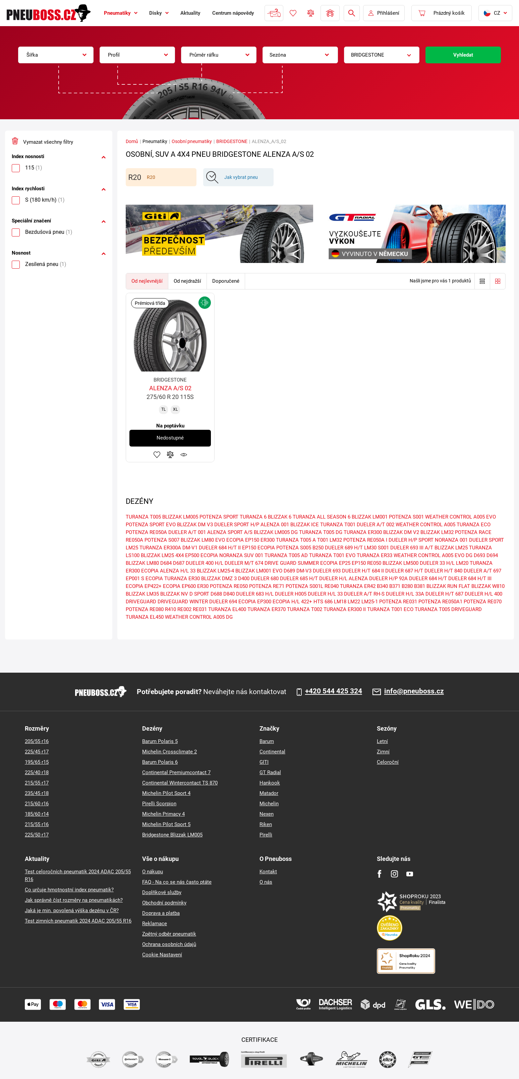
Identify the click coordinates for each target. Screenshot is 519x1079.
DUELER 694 (223, 602)
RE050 (374, 563)
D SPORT (199, 594)
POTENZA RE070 (483, 602)
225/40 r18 (37, 772)
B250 (318, 548)
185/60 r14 (37, 814)
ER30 (203, 586)
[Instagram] (394, 874)
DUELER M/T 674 (244, 563)
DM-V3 (303, 571)
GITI (264, 762)
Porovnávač (311, 13)
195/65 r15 (37, 762)
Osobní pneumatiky (192, 141)
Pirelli (266, 835)
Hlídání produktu (183, 454)
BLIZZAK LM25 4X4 (162, 555)
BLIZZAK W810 (488, 586)
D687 (178, 563)
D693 (479, 555)
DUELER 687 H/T (404, 571)
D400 (243, 579)
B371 (394, 586)
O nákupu (152, 872)
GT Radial (270, 772)
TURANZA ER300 (363, 532)
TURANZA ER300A (160, 548)
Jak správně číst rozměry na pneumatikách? (74, 900)
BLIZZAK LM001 (370, 517)
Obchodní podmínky (164, 903)
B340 (382, 586)
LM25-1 (369, 602)
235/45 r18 (37, 793)
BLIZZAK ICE (304, 525)
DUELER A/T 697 (482, 571)
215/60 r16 (37, 804)
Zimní (383, 752)
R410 (170, 609)
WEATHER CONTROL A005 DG (199, 617)
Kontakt (268, 872)
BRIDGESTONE (231, 141)
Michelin (269, 804)
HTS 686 (323, 602)
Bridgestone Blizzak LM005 (172, 835)
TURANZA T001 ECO (390, 609)
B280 (407, 586)
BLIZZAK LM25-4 (215, 571)
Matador (269, 793)
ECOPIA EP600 (179, 586)
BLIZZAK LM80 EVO (203, 540)
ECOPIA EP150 (242, 540)
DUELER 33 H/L (437, 563)
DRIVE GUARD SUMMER (292, 563)
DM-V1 (189, 548)
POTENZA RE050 (229, 586)
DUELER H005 (290, 594)
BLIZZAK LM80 (142, 563)
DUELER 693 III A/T (411, 548)
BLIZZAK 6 (279, 517)
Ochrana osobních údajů (169, 944)
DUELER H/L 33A (405, 594)
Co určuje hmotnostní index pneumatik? (69, 890)
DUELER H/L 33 (325, 594)
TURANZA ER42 (358, 586)
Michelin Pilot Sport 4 (166, 793)
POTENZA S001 (406, 517)
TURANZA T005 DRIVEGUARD (448, 609)
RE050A (134, 540)
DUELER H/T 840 (443, 571)
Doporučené (225, 281)
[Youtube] (409, 874)
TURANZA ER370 (266, 609)
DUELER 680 (265, 579)
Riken (266, 824)
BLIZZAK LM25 (451, 548)
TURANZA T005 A (296, 540)
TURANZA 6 (253, 517)
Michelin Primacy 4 (163, 814)
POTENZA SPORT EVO (151, 525)
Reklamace (154, 924)
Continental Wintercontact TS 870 (180, 783)
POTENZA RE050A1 (440, 602)
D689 (289, 571)
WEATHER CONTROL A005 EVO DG (433, 555)
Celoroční (388, 762)
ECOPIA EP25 (335, 563)
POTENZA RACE (473, 532)
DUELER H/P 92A (388, 579)
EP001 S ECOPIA (144, 579)
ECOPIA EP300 (254, 602)
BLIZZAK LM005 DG (276, 532)
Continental (272, 752)
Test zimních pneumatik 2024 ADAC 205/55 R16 (78, 921)
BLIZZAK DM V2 (401, 532)
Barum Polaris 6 (160, 762)
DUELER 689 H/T (344, 548)
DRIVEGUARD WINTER (183, 602)
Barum (267, 741)
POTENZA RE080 (145, 609)
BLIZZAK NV (174, 594)
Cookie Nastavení (162, 955)
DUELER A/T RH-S (364, 594)
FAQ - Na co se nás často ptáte (177, 882)
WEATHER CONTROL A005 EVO (460, 517)
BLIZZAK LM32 (437, 532)
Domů (132, 141)
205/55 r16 (37, 741)
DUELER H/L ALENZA (343, 579)
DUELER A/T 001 (187, 532)
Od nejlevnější (147, 281)
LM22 (354, 602)
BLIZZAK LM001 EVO (258, 571)
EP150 (359, 563)
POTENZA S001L (304, 586)
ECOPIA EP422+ (144, 586)
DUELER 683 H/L (255, 594)
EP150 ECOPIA (258, 548)
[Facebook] (379, 874)
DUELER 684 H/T (428, 579)
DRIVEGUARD (141, 602)
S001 (383, 548)
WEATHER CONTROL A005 (425, 525)
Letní (382, 741)
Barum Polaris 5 (160, 741)
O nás (266, 882)
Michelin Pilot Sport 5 (166, 824)
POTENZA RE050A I (365, 540)
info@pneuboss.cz (414, 691)
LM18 (340, 602)
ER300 (268, 540)
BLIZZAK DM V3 (195, 525)
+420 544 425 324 (333, 691)
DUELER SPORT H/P (236, 525)
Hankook (270, 783)
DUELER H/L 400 (483, 594)
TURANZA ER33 (374, 555)
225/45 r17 (37, 752)
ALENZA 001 (275, 525)
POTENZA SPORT (218, 517)
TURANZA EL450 (145, 617)
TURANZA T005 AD (286, 555)
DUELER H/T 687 (444, 594)
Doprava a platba (161, 913)
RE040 (332, 586)
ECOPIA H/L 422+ (292, 602)
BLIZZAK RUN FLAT (448, 586)
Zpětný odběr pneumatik (169, 934)
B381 (419, 586)
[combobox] (56, 55)
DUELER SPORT (486, 540)
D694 (492, 555)
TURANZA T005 (143, 517)
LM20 (462, 563)
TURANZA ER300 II (345, 609)
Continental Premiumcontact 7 (176, 772)
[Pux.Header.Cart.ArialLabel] (441, 13)
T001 (322, 540)
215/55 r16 (37, 824)
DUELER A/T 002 (375, 525)
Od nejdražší (187, 281)
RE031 (200, 609)
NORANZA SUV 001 (241, 555)
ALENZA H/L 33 (177, 571)
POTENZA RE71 (266, 586)
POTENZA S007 (162, 540)
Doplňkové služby (161, 892)
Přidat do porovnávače (170, 454)
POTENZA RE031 (398, 602)
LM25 (132, 548)
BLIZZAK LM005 (180, 517)
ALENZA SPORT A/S (229, 532)
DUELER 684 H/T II (220, 548)
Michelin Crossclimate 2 (169, 752)
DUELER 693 (327, 571)
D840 (229, 594)
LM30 (370, 548)
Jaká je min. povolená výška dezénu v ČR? (72, 910)
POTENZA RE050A (146, 532)
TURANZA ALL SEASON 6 (321, 517)
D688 (216, 594)
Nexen (267, 814)
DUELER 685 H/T (299, 579)
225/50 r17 (37, 835)
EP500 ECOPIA (201, 555)
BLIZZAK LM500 (400, 563)
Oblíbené (293, 13)
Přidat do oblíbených (157, 454)
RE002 (184, 609)
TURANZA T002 (304, 609)
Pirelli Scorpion (159, 804)
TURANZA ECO (474, 525)
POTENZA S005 (293, 548)
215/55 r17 (37, 783)
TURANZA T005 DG (320, 532)
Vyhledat (463, 55)
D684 (166, 563)
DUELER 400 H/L (204, 563)
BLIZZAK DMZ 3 (219, 579)
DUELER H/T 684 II (363, 571)
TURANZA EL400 (227, 609)
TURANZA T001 (337, 525)
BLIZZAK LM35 (142, 594)
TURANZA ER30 (182, 579)
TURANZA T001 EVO (332, 555)
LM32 (336, 540)
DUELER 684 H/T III (470, 579)
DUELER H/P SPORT (411, 540)
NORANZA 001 (451, 540)
